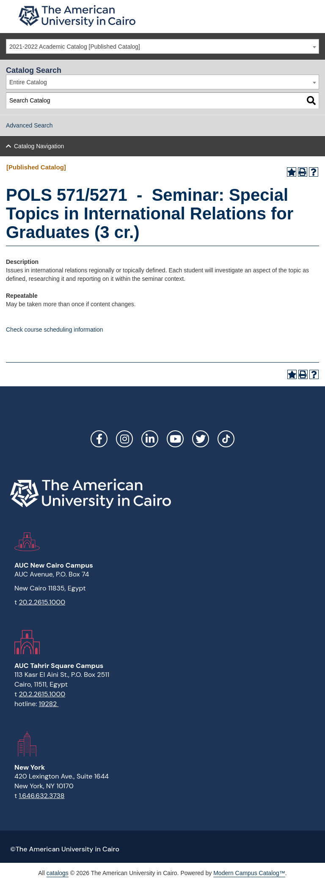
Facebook (99, 438)
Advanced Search (29, 125)
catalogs (58, 873)
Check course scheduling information (54, 329)
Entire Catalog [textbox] (28, 82)
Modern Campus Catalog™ (249, 873)
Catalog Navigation (39, 146)
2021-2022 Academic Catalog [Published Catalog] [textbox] (74, 46)
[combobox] (162, 46)
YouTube (175, 438)
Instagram (124, 438)
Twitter (200, 438)
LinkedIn (149, 438)
